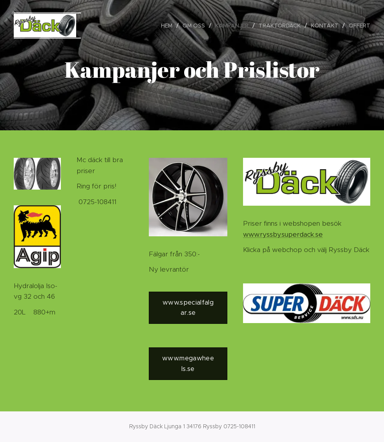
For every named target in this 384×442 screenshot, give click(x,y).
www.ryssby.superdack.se (283, 234)
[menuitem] (169, 25)
